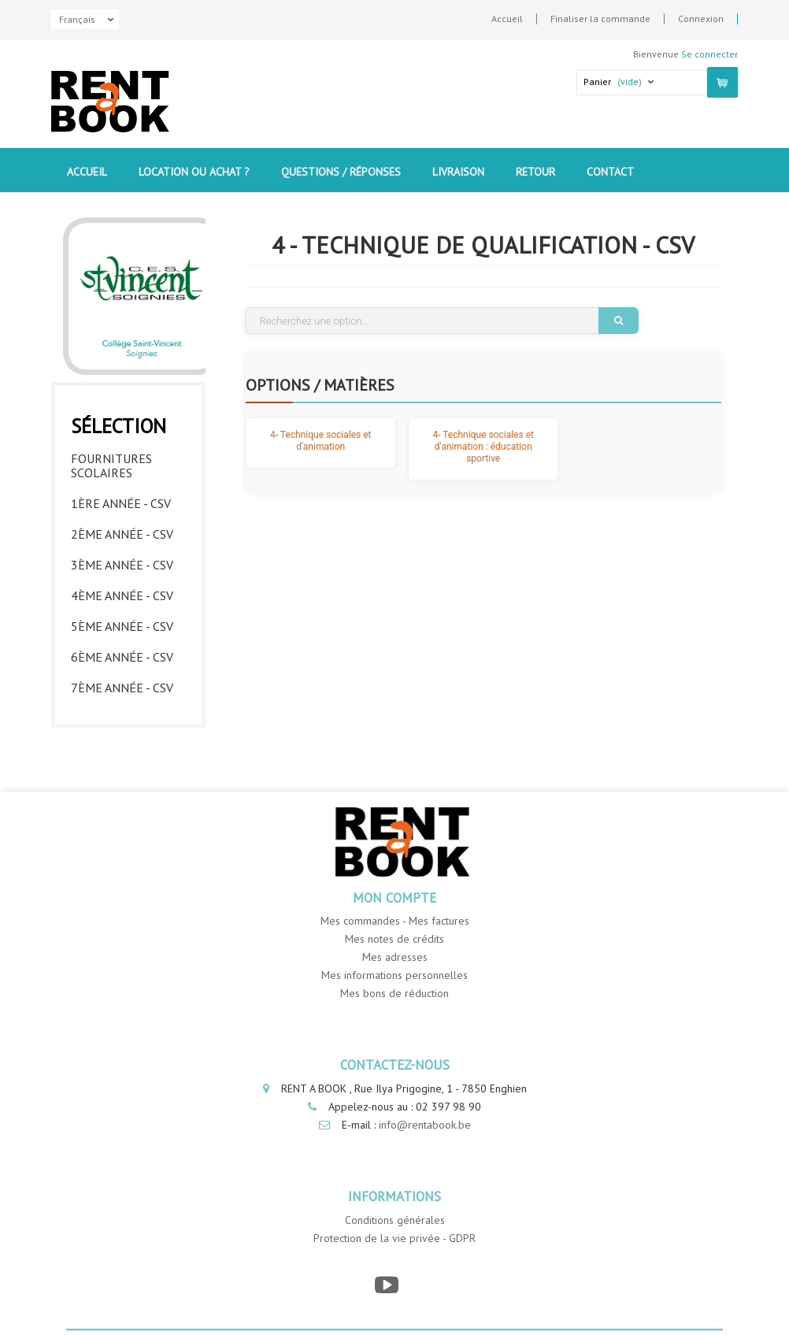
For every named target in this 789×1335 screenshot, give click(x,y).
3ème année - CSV (122, 565)
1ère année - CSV (121, 503)
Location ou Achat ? (194, 172)
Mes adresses (395, 957)
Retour (535, 172)
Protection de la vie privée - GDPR (394, 1238)
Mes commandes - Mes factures (394, 921)
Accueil (507, 18)
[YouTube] (387, 1285)
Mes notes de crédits (394, 939)
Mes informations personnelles (394, 975)
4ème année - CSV (122, 595)
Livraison (458, 172)
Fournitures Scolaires (111, 465)
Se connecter (709, 54)
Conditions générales (395, 1220)
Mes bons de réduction (394, 993)
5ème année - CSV (122, 626)
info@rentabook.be (425, 1125)
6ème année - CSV (122, 657)
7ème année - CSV (122, 687)
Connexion (701, 18)
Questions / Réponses (341, 172)
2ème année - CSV (122, 534)
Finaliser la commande (600, 18)
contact (610, 172)
